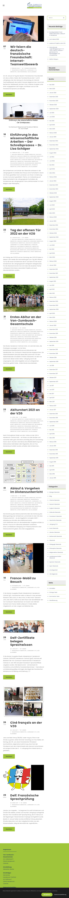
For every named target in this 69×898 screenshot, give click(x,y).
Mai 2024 (51, 167)
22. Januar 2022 (15, 239)
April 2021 (51, 291)
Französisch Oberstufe (19, 72)
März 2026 (52, 90)
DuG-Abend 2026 (54, 41)
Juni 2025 (52, 119)
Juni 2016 (51, 427)
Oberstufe (13, 74)
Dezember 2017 (53, 371)
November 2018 (53, 355)
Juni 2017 (51, 391)
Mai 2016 (51, 431)
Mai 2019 (51, 347)
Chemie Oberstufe (29, 156)
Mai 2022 (51, 251)
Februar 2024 (53, 179)
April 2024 (52, 171)
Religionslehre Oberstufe (33, 165)
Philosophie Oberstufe (17, 165)
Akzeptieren (47, 894)
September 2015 (53, 460)
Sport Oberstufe (22, 168)
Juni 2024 (52, 163)
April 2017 (51, 399)
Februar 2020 (53, 323)
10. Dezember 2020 (15, 587)
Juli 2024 (51, 159)
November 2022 (53, 231)
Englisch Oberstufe (23, 158)
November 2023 (53, 191)
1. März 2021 (13, 498)
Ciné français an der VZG (26, 726)
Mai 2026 (51, 86)
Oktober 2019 (53, 339)
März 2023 (52, 215)
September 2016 (53, 423)
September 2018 (53, 363)
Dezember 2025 (53, 98)
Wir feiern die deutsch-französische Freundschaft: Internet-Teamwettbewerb (24, 57)
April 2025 (52, 127)
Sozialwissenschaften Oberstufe (20, 167)
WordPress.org (53, 602)
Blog (50, 498)
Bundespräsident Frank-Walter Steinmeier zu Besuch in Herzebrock (57, 35)
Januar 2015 (52, 480)
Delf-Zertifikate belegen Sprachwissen (22, 643)
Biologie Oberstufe (18, 156)
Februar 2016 (52, 444)
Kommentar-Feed (54, 598)
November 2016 (53, 419)
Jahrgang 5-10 (31, 72)
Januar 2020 (52, 327)
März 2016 (52, 440)
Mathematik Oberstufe (24, 248)
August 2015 (52, 464)
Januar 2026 (52, 94)
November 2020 (53, 307)
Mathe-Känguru (53, 61)
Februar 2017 (52, 407)
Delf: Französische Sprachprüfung (24, 799)
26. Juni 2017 (14, 732)
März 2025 (52, 131)
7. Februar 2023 (15, 70)
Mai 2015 (51, 468)
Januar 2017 (52, 411)
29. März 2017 (14, 805)
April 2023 (52, 211)
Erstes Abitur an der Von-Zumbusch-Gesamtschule (25, 322)
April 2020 (52, 315)
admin (27, 154)
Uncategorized (22, 74)
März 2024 (52, 175)
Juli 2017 (51, 387)
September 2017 (53, 383)
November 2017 (53, 375)
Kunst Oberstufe (15, 161)
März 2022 (52, 259)
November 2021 (53, 275)
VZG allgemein (32, 74)
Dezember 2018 (53, 351)
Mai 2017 (51, 395)
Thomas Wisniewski (30, 70)
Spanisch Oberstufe (23, 253)
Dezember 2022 (53, 227)
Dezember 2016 (53, 415)
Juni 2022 (52, 247)
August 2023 (52, 203)
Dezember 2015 (53, 452)
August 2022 (52, 243)
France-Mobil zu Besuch (23, 582)
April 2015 (52, 472)
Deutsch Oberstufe (54, 506)
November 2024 (53, 147)
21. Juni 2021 (14, 330)
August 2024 (52, 155)
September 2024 (54, 151)
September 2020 (54, 311)
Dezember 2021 (53, 271)
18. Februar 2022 (15, 154)
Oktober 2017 (52, 379)
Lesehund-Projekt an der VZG (57, 45)
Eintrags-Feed (53, 594)
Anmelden (52, 590)
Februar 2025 (53, 135)
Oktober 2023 (53, 195)
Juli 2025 (51, 114)
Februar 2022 (53, 263)
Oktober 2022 (53, 235)
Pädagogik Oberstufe (31, 163)
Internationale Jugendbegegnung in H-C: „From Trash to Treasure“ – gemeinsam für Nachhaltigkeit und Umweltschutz (56, 53)
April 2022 (52, 255)
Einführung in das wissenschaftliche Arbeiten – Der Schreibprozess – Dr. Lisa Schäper (26, 144)
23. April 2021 (14, 419)
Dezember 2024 (53, 143)
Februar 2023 (53, 219)
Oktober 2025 (53, 106)
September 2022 (54, 239)
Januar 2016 (52, 448)
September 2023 (54, 199)
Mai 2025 (51, 123)
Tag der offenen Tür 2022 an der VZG (25, 234)
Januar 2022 (52, 267)
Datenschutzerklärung (60, 894)
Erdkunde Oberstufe (36, 158)
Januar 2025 (52, 139)
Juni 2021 (51, 287)
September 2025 (54, 110)
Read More (9, 96)
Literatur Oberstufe (27, 161)
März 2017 (52, 403)
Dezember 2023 (53, 187)
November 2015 (53, 456)
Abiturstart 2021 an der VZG (25, 413)
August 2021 (52, 283)
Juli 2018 (51, 367)
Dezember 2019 (53, 331)
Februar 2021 (52, 299)
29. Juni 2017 (14, 651)
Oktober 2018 (53, 359)
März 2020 (52, 319)
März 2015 (52, 476)
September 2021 (53, 279)
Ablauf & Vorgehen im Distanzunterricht (26, 492)
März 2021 (52, 295)
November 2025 (53, 102)
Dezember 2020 (53, 303)
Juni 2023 (52, 207)
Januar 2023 (52, 223)
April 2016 (52, 435)
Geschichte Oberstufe (33, 160)
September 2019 (53, 343)
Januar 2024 (52, 183)
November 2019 (53, 335)
